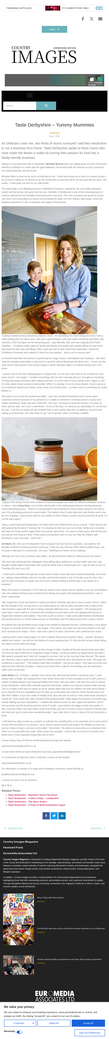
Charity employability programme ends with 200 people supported (69, 959)
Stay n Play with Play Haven (50, 897)
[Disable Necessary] (19, 1032)
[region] (54, 1020)
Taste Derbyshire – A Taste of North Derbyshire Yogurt (36, 805)
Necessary (9, 1031)
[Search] (19, 106)
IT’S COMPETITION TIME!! (78, 8)
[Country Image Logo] (44, 54)
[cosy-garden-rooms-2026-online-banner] (54, 85)
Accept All (88, 1023)
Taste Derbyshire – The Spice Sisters (27, 801)
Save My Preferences (89, 1032)
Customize (19, 1023)
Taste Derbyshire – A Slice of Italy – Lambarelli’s (33, 798)
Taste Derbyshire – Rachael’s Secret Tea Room (32, 795)
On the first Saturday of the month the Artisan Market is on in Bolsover (71, 928)
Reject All (53, 1023)
